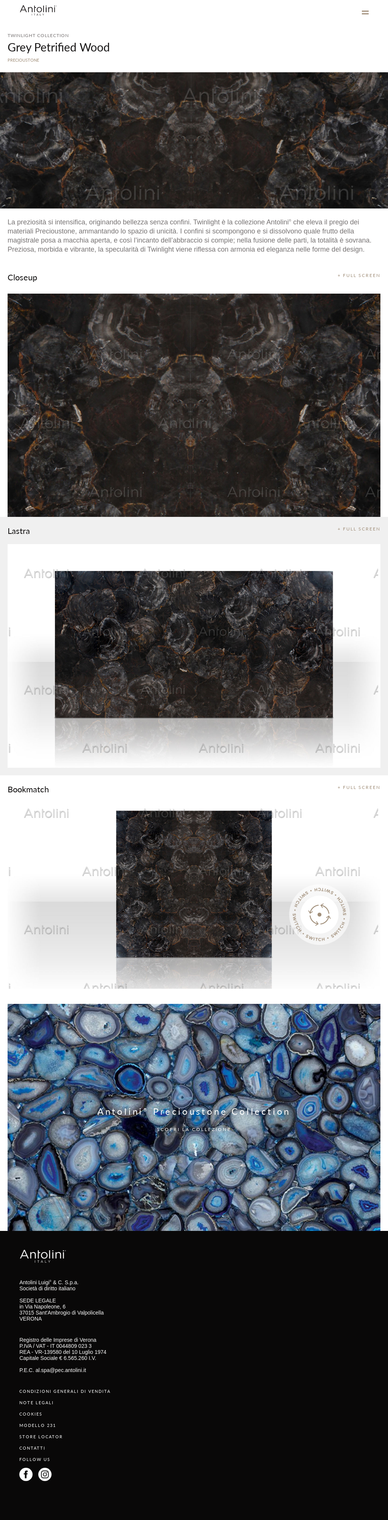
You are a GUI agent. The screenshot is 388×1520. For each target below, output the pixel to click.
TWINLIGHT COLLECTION (38, 35)
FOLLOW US (34, 1459)
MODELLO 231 (37, 1425)
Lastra (19, 530)
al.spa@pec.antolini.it (61, 1370)
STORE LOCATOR (41, 1436)
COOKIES (30, 1414)
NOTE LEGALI (36, 1402)
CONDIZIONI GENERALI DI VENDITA (65, 1391)
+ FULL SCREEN (359, 275)
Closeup (22, 277)
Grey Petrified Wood (59, 47)
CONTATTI (32, 1448)
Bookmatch (28, 789)
